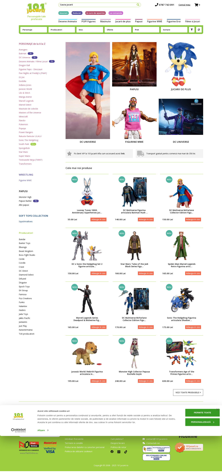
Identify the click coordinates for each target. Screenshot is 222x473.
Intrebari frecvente (74, 440)
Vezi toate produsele (188, 394)
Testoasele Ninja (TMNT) (30, 159)
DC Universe (28, 57)
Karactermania (25, 329)
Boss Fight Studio (27, 255)
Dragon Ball (24, 65)
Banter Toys (24, 243)
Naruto (22, 120)
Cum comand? (117, 436)
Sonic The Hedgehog (28, 140)
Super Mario (24, 156)
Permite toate (192, 450)
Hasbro (22, 310)
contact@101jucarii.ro (155, 440)
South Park (27, 144)
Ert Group (23, 290)
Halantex (23, 306)
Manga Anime (25, 96)
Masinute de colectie (28, 108)
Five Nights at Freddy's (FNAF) (33, 73)
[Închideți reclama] (218, 447)
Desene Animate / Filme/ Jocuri (37, 61)
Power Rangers (26, 132)
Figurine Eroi (176, 22)
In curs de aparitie (92, 14)
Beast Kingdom (26, 251)
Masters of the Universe (30, 112)
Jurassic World (25, 89)
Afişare (41, 467)
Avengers (23, 49)
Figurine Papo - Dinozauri (30, 69)
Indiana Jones (25, 85)
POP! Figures (86, 22)
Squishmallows (26, 221)
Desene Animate (64, 22)
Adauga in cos (98, 219)
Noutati (60, 14)
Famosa (22, 294)
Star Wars (23, 152)
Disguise (23, 282)
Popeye (22, 128)
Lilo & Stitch (24, 92)
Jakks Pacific (24, 318)
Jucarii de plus (122, 22)
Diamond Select (26, 274)
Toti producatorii (26, 333)
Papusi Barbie (29, 201)
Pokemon (23, 124)
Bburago (23, 247)
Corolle (22, 262)
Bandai (22, 239)
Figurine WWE (156, 22)
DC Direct (23, 270)
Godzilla (22, 81)
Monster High (25, 197)
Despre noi (70, 436)
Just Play (23, 326)
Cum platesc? (117, 440)
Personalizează (193, 459)
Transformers (25, 163)
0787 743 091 (167, 5)
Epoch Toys (24, 286)
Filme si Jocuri (195, 22)
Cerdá (21, 259)
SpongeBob (24, 148)
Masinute (104, 22)
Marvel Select (25, 104)
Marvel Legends (26, 100)
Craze (21, 266)
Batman (26, 53)
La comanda (113, 14)
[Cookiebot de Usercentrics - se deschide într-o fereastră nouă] (18, 467)
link (123, 153)
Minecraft (23, 116)
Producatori (26, 233)
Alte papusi (24, 205)
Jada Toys (23, 314)
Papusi (139, 22)
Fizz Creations (25, 298)
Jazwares (23, 322)
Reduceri (74, 14)
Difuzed (22, 278)
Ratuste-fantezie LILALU (30, 136)
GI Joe (21, 77)
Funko (22, 302)
